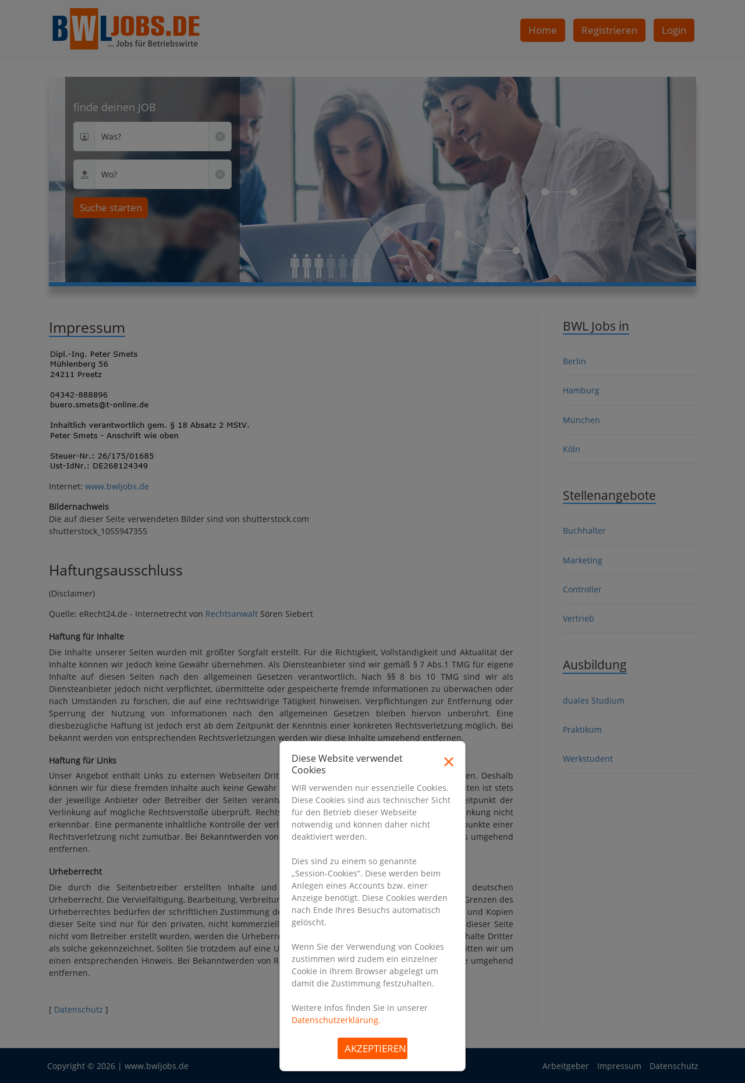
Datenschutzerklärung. (336, 1019)
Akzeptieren (375, 1048)
